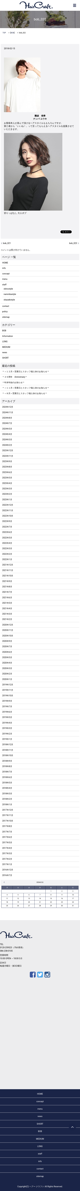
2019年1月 (7, 739)
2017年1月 (7, 864)
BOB (12, 33)
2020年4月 (7, 663)
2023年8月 (7, 467)
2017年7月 (7, 832)
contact (5, 306)
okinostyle (8, 289)
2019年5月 (7, 717)
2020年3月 (7, 668)
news (4, 352)
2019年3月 (7, 728)
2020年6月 (7, 652)
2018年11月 (7, 750)
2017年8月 (7, 826)
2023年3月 (7, 488)
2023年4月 (7, 483)
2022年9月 (7, 521)
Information (7, 336)
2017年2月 (7, 859)
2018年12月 (7, 744)
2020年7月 (7, 646)
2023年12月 (7, 450)
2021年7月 (7, 592)
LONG (4, 341)
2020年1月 (7, 679)
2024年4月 (7, 434)
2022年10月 (7, 516)
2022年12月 (7, 505)
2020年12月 (7, 625)
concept (5, 273)
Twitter (40, 974)
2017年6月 (7, 837)
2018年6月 (7, 777)
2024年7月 (7, 423)
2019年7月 (7, 706)
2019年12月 (7, 684)
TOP (4, 33)
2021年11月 (7, 570)
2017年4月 (7, 848)
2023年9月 (7, 461)
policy (5, 311)
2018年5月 (7, 782)
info (4, 268)
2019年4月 (7, 723)
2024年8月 (7, 418)
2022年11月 (7, 510)
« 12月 (4, 882)
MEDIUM (6, 347)
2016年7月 (7, 875)
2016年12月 (7, 870)
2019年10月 (7, 695)
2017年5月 (7, 842)
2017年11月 (7, 815)
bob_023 (73, 243)
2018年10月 (7, 755)
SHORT (5, 358)
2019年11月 (7, 690)
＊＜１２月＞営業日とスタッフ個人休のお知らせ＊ (25, 371)
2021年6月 (7, 597)
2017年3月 (7, 853)
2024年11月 (7, 412)
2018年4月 (7, 788)
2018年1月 (7, 804)
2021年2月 (7, 619)
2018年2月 (7, 799)
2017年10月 (7, 821)
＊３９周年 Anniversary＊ (14, 377)
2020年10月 (7, 636)
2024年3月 (7, 439)
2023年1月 (7, 499)
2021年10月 (7, 576)
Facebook (33, 974)
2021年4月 (7, 608)
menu (4, 279)
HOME (5, 263)
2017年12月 (7, 810)
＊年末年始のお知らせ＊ (13, 382)
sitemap (5, 317)
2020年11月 (7, 630)
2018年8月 (7, 766)
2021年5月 (7, 603)
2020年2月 (7, 674)
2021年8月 (7, 586)
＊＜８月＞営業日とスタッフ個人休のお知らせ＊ (24, 393)
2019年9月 (7, 701)
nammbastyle (10, 294)
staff (4, 284)
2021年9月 (7, 581)
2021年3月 (7, 614)
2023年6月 (7, 472)
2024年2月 (7, 445)
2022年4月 (7, 543)
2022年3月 (7, 548)
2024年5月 (7, 429)
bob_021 (7, 243)
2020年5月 (7, 657)
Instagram (47, 974)
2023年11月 (7, 456)
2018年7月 (7, 772)
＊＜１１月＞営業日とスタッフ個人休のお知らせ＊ (25, 388)
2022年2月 (7, 554)
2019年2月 (7, 734)
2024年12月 (7, 407)
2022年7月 (7, 527)
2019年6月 (7, 712)
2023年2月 (7, 494)
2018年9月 (7, 761)
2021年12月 (7, 565)
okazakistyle (9, 300)
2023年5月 (7, 478)
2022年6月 (7, 532)
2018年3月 (7, 793)
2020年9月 (7, 641)
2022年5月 (7, 538)
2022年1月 (7, 559)
